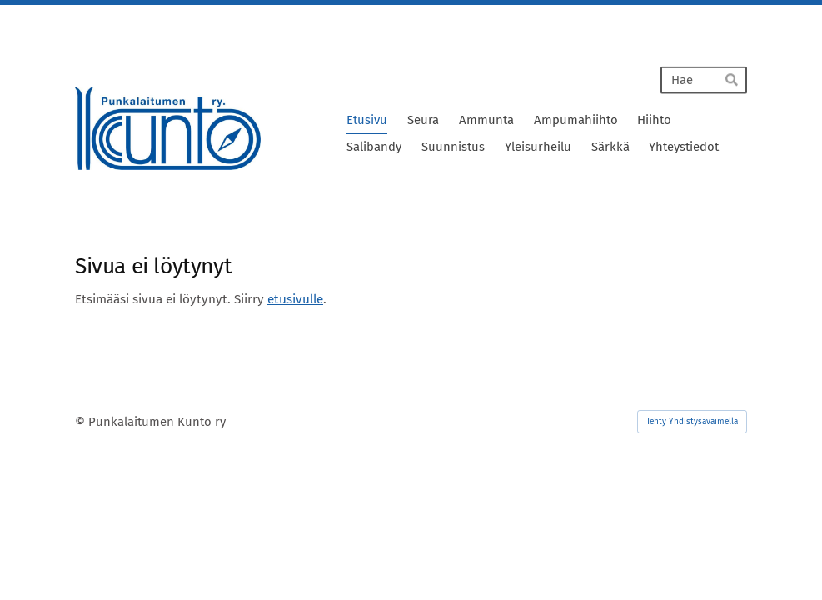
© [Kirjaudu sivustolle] (81, 421)
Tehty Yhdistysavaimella (692, 422)
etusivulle (295, 299)
